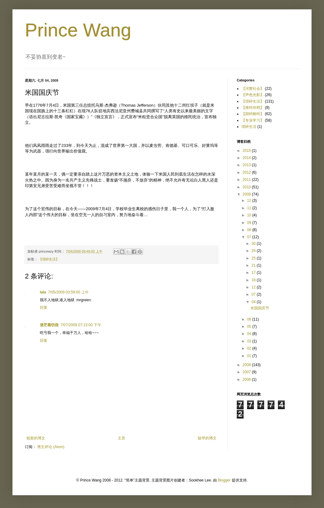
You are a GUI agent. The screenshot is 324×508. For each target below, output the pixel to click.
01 (249, 356)
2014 (247, 158)
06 (249, 319)
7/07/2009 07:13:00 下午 (80, 325)
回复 (43, 307)
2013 (247, 165)
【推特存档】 (252, 107)
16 (254, 280)
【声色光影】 (252, 95)
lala (43, 292)
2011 (247, 179)
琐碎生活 (248, 126)
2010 (247, 187)
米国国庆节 (259, 308)
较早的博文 (207, 438)
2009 (247, 194)
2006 (247, 379)
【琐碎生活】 (49, 259)
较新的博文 (35, 438)
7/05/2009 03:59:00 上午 (68, 292)
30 (254, 243)
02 (249, 348)
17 (254, 272)
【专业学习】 (252, 120)
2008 (247, 365)
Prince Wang (78, 30)
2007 (247, 372)
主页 (121, 438)
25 (254, 258)
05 (249, 326)
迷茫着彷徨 (49, 325)
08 (249, 230)
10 (249, 215)
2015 (247, 150)
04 (254, 302)
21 (254, 265)
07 (249, 237)
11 (249, 208)
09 (249, 222)
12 (249, 200)
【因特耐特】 (252, 114)
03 (249, 341)
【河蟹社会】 (252, 88)
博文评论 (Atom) (50, 447)
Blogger (224, 480)
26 (254, 251)
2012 (247, 172)
